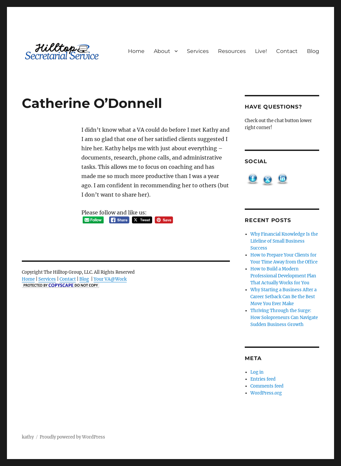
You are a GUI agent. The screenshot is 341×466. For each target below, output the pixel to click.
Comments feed (266, 386)
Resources (232, 51)
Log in (257, 372)
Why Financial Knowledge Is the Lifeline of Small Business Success (284, 241)
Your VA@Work (110, 279)
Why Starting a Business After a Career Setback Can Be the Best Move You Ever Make (283, 296)
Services (198, 51)
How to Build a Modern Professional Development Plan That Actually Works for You (283, 276)
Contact (287, 51)
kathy (28, 437)
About (162, 51)
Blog (313, 51)
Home (136, 51)
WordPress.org (266, 393)
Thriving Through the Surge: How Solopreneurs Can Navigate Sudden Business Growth (284, 317)
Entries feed (263, 379)
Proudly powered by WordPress (72, 437)
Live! (261, 51)
